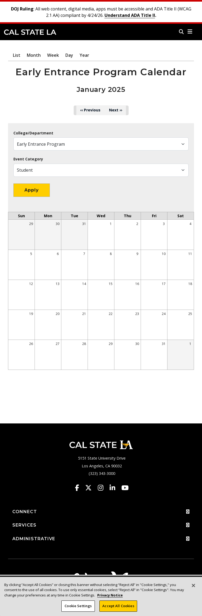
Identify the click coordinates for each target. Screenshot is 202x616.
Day (69, 55)
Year (84, 55)
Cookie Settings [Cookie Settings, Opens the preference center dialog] (78, 609)
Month (34, 55)
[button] (190, 31)
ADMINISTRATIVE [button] (101, 539)
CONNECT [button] (101, 511)
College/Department (33, 133)
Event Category (28, 159)
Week (53, 55)
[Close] (193, 589)
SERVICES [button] (101, 525)
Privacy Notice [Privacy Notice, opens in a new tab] (110, 598)
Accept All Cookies (118, 609)
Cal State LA (30, 32)
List (16, 55)
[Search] (181, 31)
